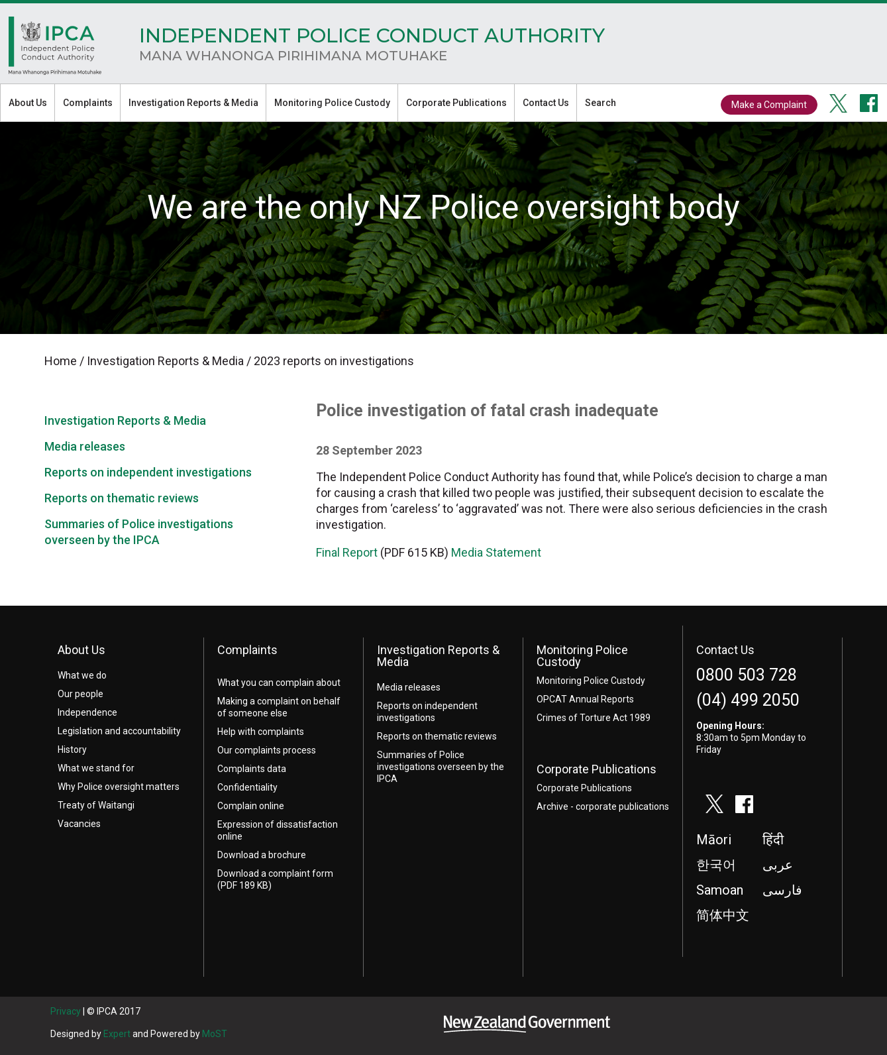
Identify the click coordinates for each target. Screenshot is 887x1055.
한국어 (716, 865)
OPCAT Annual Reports (585, 699)
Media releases (84, 446)
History (72, 749)
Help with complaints (260, 731)
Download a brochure (261, 855)
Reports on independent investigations (148, 472)
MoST (214, 1033)
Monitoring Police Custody (332, 102)
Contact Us (546, 102)
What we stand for (96, 768)
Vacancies (79, 823)
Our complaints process (266, 750)
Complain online (250, 806)
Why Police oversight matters (119, 786)
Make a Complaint (769, 104)
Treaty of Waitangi (96, 805)
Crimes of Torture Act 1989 (594, 717)
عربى (777, 865)
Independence (87, 712)
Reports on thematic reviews (121, 498)
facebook (869, 103)
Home (55, 49)
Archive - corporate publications (603, 806)
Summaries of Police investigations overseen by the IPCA (440, 767)
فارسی (782, 890)
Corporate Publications (456, 102)
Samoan (719, 890)
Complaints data (251, 768)
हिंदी (773, 840)
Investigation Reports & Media (193, 102)
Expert (116, 1033)
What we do (82, 675)
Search (600, 102)
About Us (28, 102)
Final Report (347, 552)
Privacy (65, 1011)
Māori (713, 840)
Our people (80, 694)
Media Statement (496, 552)
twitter (838, 103)
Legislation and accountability (119, 731)
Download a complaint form (275, 873)
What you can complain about (278, 682)
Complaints (88, 102)
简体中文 (722, 915)
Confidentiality (247, 787)
